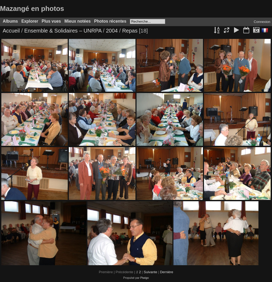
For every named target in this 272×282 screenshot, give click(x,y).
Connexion (262, 22)
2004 (112, 31)
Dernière (166, 272)
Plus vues (51, 21)
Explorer (29, 21)
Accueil (11, 31)
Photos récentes (110, 21)
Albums (10, 21)
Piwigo (144, 277)
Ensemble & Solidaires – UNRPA (62, 31)
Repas (130, 31)
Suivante (150, 272)
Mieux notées (78, 21)
